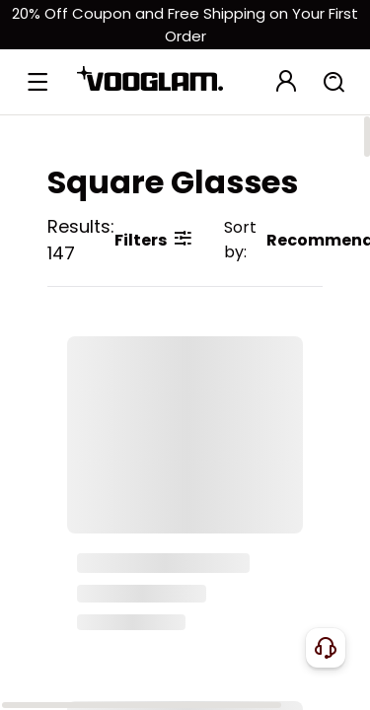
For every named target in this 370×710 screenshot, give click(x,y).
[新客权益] (185, 24)
